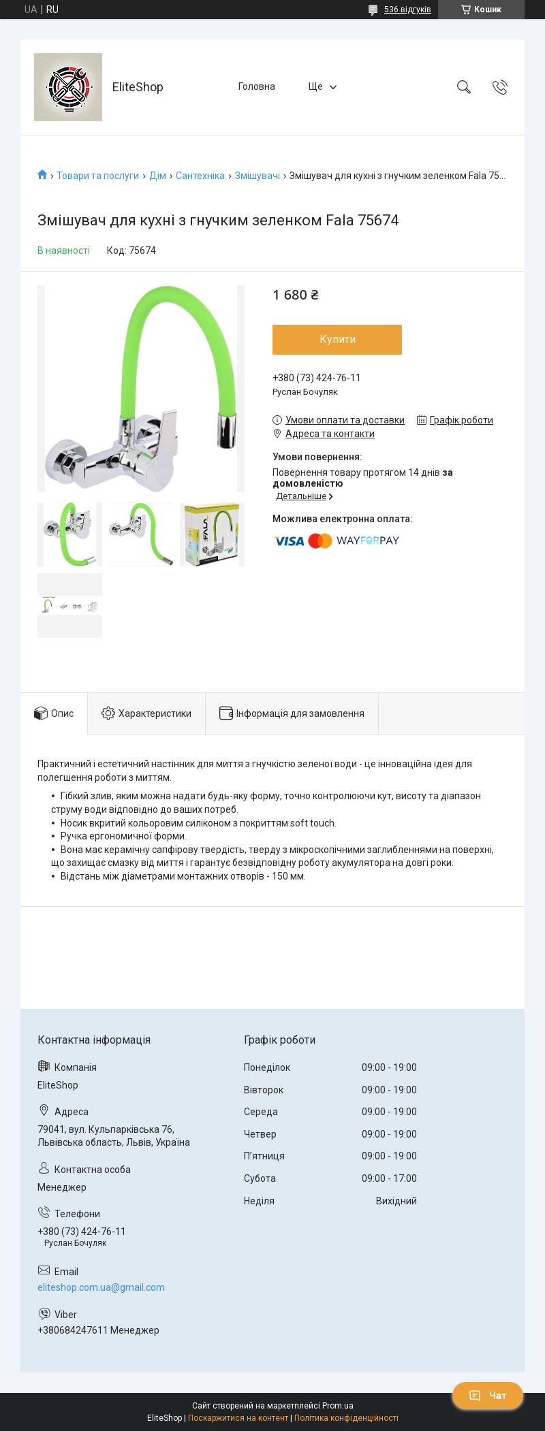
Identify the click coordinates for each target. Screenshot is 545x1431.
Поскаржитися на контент (238, 1418)
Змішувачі (257, 175)
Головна (256, 86)
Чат (488, 1395)
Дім (157, 175)
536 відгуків (407, 9)
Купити (338, 339)
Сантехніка (200, 175)
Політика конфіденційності (346, 1418)
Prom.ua (338, 1406)
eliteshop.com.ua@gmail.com (101, 1287)
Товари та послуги (98, 175)
